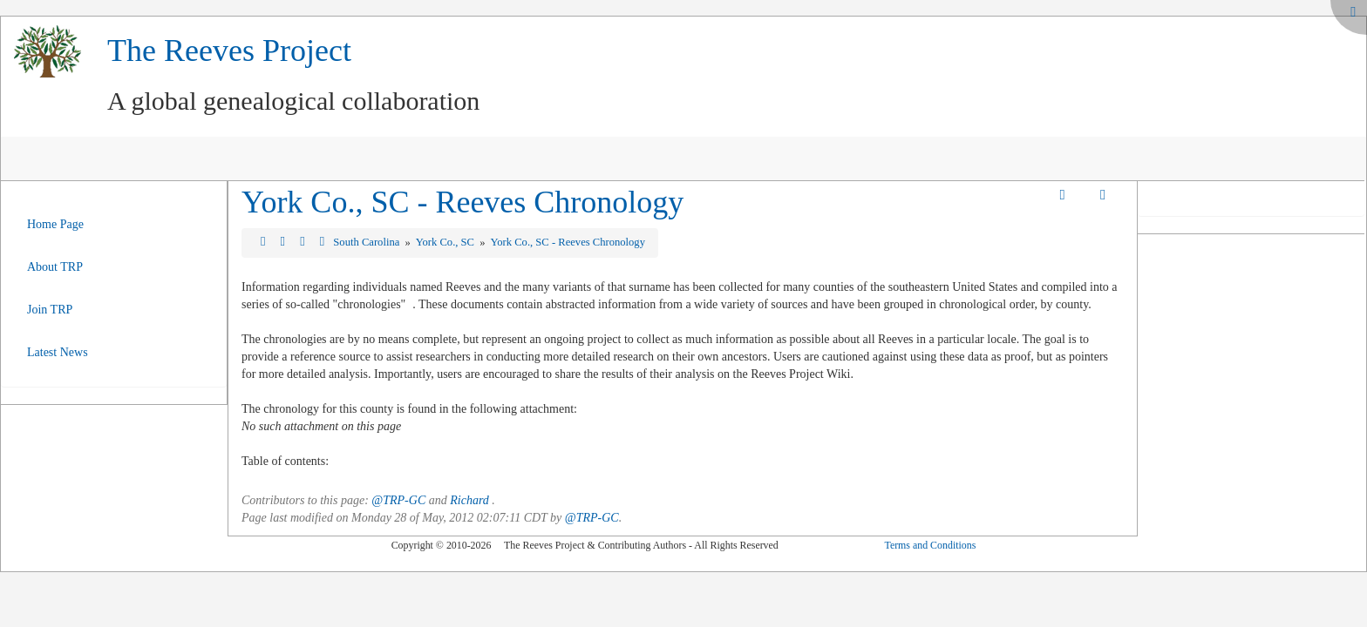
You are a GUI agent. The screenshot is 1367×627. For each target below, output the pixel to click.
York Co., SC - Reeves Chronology (462, 202)
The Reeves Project (229, 50)
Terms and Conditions (930, 545)
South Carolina (367, 242)
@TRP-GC (398, 500)
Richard (469, 500)
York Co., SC (446, 242)
